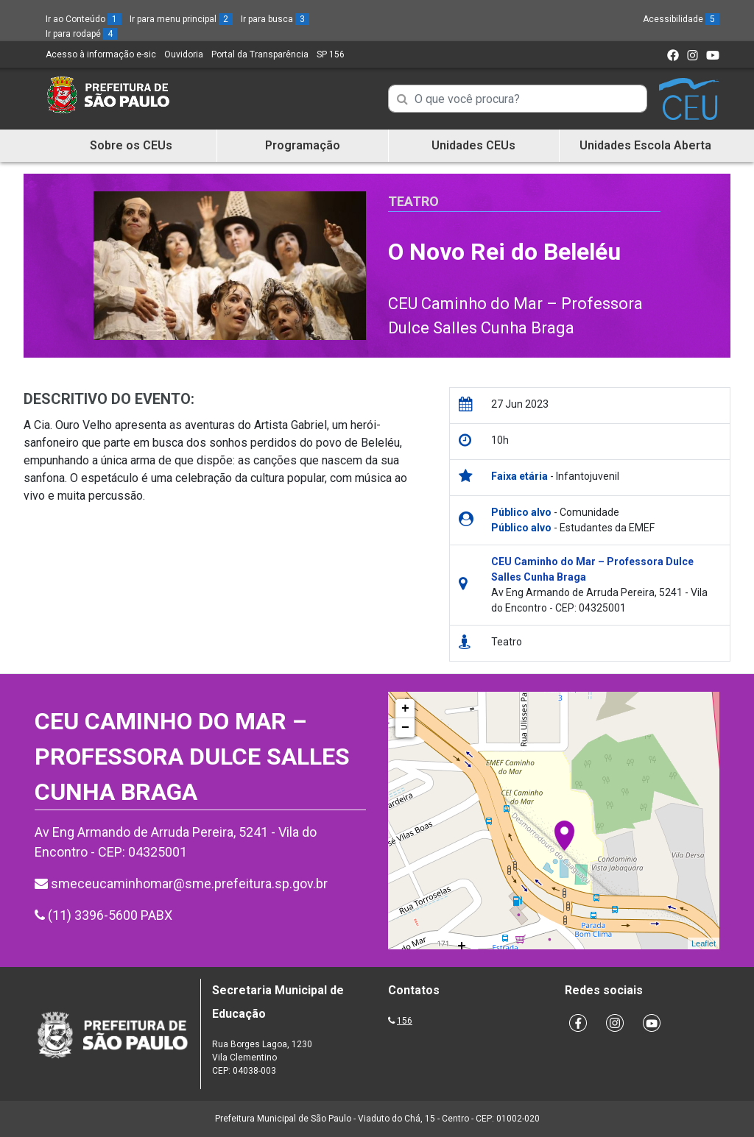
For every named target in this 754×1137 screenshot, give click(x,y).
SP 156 (331, 54)
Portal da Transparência (260, 54)
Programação (302, 145)
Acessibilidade (681, 19)
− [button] (405, 728)
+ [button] (405, 709)
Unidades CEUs (473, 145)
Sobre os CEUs (131, 145)
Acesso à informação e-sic (101, 54)
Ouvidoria (183, 54)
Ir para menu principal (181, 19)
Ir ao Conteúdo (83, 19)
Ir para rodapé (81, 34)
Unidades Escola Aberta (645, 145)
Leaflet (703, 943)
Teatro (413, 201)
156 (404, 1021)
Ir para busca (275, 19)
